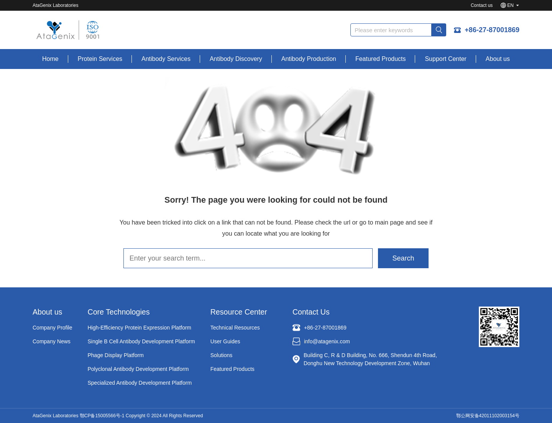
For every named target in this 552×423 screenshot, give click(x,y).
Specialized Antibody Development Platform (140, 383)
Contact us (482, 5)
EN (510, 5)
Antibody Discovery (236, 59)
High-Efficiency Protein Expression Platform (140, 328)
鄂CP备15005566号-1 (102, 415)
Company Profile (52, 328)
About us (498, 59)
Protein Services (100, 59)
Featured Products (380, 59)
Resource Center (238, 312)
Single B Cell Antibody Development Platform (141, 341)
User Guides (225, 341)
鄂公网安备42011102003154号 (487, 415)
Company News (52, 341)
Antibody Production (308, 59)
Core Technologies (119, 312)
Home (50, 59)
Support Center (446, 59)
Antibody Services (166, 59)
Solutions (221, 355)
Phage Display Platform (116, 355)
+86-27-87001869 (492, 30)
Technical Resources (235, 328)
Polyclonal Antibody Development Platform (138, 369)
